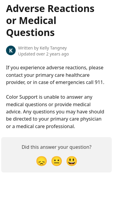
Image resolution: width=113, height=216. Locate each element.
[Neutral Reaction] (56, 160)
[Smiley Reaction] (71, 160)
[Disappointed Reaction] (41, 160)
